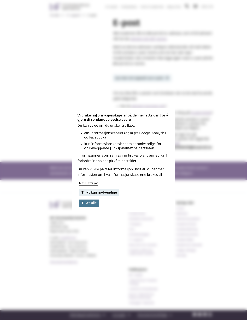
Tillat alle (89, 203)
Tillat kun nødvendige (99, 192)
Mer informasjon (88, 183)
